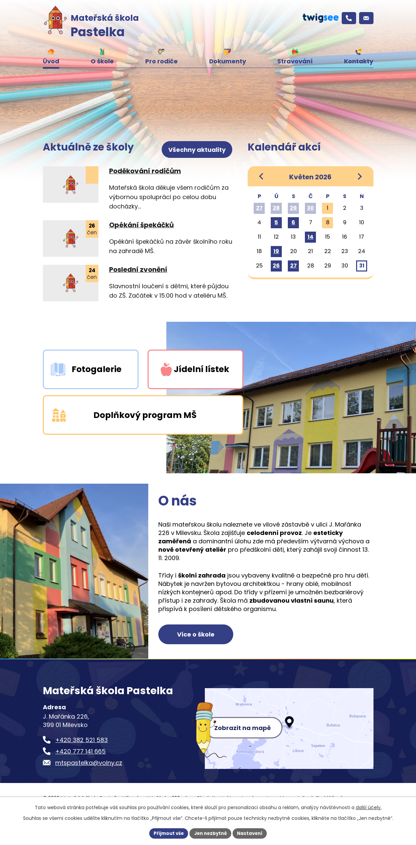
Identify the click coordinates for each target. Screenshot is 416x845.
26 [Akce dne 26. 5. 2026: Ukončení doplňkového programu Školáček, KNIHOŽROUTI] (276, 265)
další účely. (369, 806)
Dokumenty (227, 61)
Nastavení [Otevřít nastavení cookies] (252, 833)
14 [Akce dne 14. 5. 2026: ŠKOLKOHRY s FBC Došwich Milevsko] (311, 237)
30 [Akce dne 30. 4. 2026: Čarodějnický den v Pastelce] (310, 208)
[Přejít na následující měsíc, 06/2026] (359, 176)
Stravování (295, 61)
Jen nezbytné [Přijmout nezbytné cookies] (210, 833)
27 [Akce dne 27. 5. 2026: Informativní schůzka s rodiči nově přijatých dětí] (293, 265)
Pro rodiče (161, 61)
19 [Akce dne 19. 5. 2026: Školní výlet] (276, 251)
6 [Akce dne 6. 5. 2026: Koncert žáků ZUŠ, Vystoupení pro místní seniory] (293, 222)
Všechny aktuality (197, 146)
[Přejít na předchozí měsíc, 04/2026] (261, 176)
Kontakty (358, 61)
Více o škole (201, 653)
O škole (102, 61)
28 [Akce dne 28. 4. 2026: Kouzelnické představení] (276, 208)
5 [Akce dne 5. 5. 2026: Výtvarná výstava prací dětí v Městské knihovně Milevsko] (276, 222)
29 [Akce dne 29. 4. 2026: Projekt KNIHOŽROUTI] (293, 208)
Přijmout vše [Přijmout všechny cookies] (166, 833)
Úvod (51, 61)
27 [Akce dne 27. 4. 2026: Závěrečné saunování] (259, 208)
